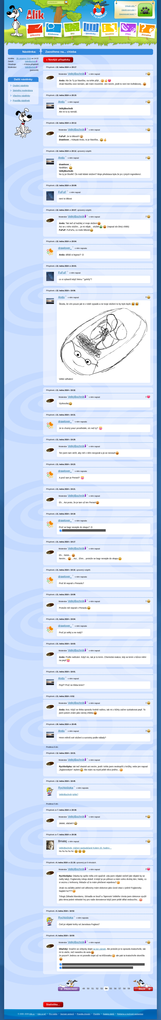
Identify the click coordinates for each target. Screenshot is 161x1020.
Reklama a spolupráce (130, 1015)
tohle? (75, 795)
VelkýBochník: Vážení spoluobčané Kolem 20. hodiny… (85, 848)
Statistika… (54, 1005)
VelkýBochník (65, 795)
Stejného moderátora (23, 90)
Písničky (96, 1015)
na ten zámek (99, 949)
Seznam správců (67, 1015)
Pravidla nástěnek (21, 100)
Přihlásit (145, 14)
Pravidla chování (83, 1015)
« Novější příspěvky (59, 60)
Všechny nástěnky (21, 95)
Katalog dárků (108, 1015)
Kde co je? (41, 1015)
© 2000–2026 (26, 1015)
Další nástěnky (23, 79)
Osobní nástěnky (21, 85)
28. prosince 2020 (23, 58)
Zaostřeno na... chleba (60, 51)
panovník (34, 70)
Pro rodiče (53, 1015)
